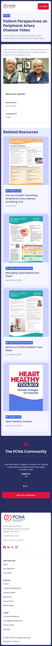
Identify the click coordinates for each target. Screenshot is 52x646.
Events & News (9, 592)
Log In (5, 564)
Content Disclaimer (11, 616)
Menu (44, 6)
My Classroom (9, 568)
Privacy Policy (8, 625)
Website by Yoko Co (11, 641)
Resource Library (27, 36)
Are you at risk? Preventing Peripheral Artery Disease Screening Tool (22, 198)
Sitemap (6, 629)
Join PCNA (7, 573)
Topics (6, 584)
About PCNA (8, 601)
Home (5, 36)
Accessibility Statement (13, 621)
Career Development (12, 588)
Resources (14, 36)
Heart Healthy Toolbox (19, 421)
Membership (8, 605)
